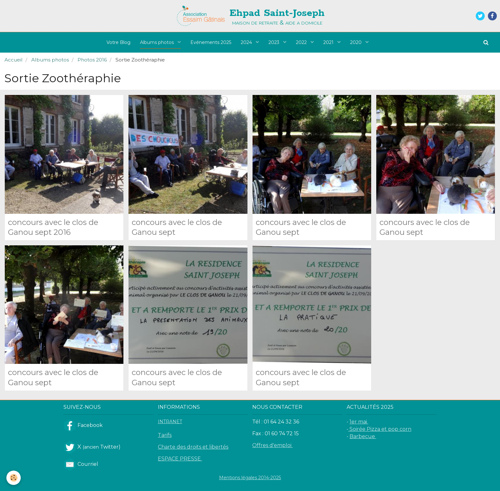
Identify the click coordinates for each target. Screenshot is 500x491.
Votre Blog (118, 42)
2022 (302, 42)
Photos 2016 (92, 60)
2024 (247, 42)
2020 (356, 42)
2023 (274, 42)
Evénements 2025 (210, 42)
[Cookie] (13, 478)
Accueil (13, 60)
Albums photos (157, 42)
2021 (329, 42)
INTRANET (170, 421)
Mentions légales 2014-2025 (250, 477)
